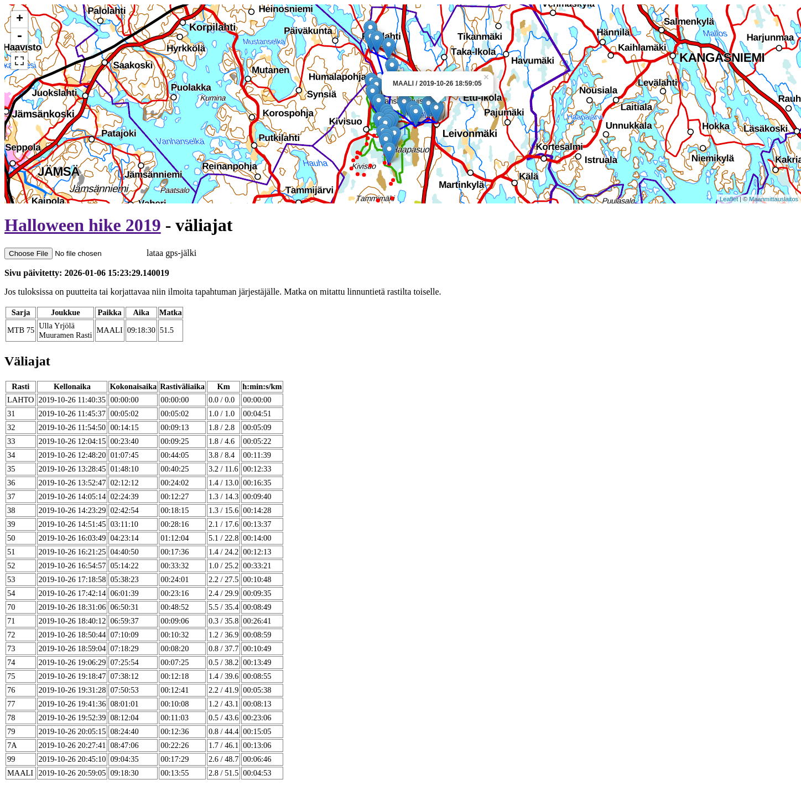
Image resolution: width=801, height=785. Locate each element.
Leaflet (729, 199)
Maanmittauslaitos (773, 199)
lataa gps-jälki (100, 253)
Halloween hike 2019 (82, 225)
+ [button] (19, 19)
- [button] (19, 36)
